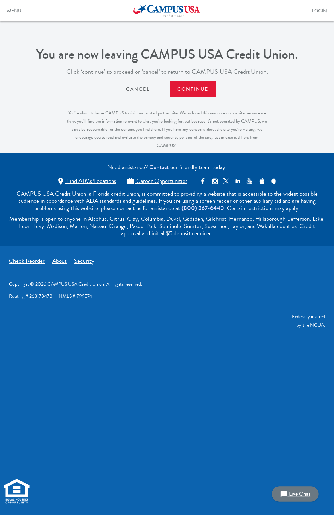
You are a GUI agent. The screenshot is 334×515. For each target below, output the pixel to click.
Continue (192, 89)
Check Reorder (27, 260)
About (59, 260)
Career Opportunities (156, 181)
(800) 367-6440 (202, 208)
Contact (159, 167)
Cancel (138, 89)
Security (84, 260)
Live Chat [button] (295, 494)
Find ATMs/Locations (86, 181)
